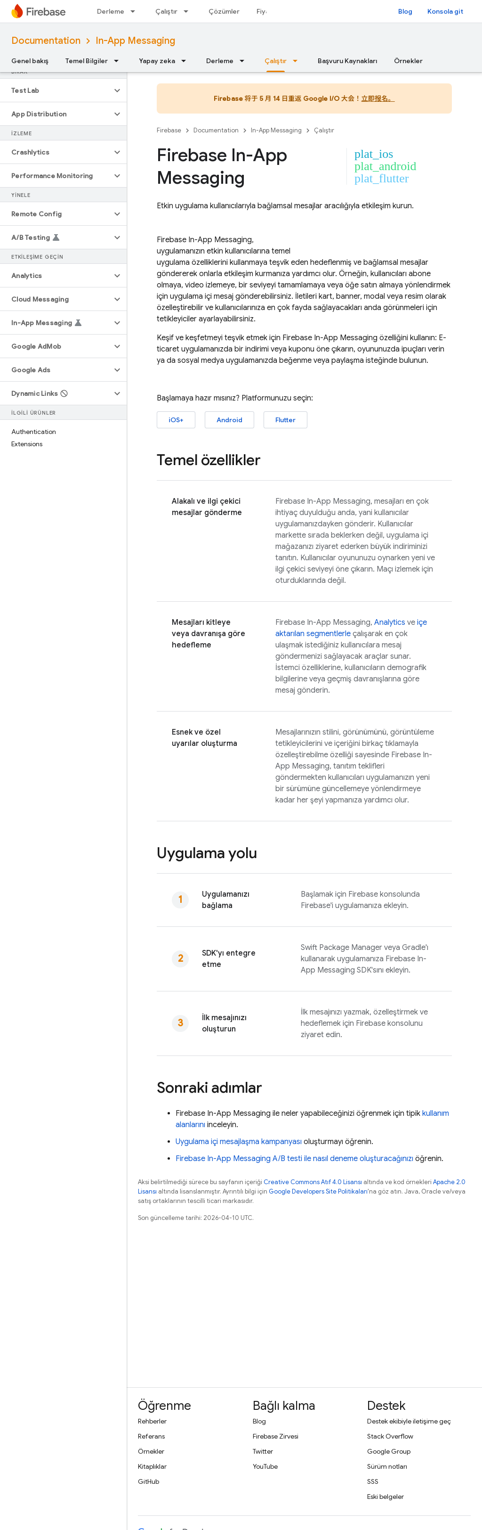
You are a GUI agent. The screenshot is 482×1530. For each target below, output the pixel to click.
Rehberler (152, 1421)
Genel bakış (29, 61)
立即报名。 (378, 98)
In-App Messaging (135, 41)
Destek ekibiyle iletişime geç (409, 1421)
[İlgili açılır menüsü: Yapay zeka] (186, 60)
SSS (372, 1481)
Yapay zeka (157, 61)
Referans (151, 1436)
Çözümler (224, 11)
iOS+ (176, 420)
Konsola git (445, 11)
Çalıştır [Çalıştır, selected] (276, 61)
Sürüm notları (387, 1466)
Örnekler (408, 61)
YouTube (265, 1466)
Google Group (388, 1451)
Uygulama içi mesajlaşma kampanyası (239, 1141)
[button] (56, 90)
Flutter (285, 420)
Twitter (263, 1451)
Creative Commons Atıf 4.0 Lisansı (313, 1182)
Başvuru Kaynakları (347, 61)
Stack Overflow (390, 1436)
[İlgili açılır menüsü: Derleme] (135, 11)
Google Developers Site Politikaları (318, 1191)
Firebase (169, 130)
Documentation (45, 41)
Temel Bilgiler (86, 61)
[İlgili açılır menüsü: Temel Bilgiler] (119, 60)
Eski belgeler (385, 1496)
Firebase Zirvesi (275, 1436)
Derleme (110, 11)
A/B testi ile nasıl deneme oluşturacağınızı (294, 1158)
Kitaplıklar (152, 1466)
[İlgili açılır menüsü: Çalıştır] (188, 11)
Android (229, 420)
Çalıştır (166, 11)
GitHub (148, 1481)
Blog (405, 11)
